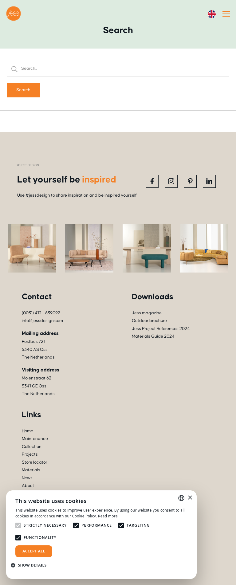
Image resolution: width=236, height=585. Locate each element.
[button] (31, 565)
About (28, 486)
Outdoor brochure (149, 321)
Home (27, 431)
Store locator (34, 462)
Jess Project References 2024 (161, 329)
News (27, 478)
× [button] (189, 498)
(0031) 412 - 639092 (41, 313)
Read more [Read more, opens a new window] (108, 516)
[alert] (101, 534)
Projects (30, 454)
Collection (31, 447)
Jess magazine (147, 313)
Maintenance (35, 439)
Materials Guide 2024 (153, 336)
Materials (31, 470)
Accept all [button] (33, 551)
